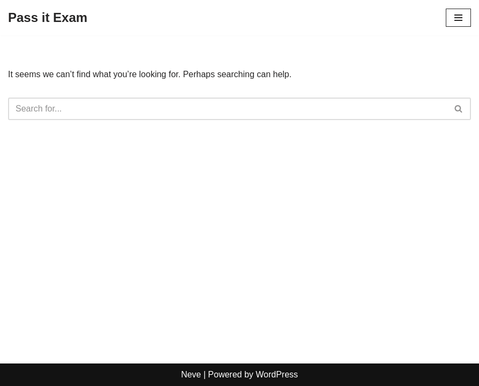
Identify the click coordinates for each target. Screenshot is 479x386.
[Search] (227, 109)
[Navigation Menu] (458, 18)
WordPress (277, 374)
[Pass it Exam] (47, 18)
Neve (191, 374)
